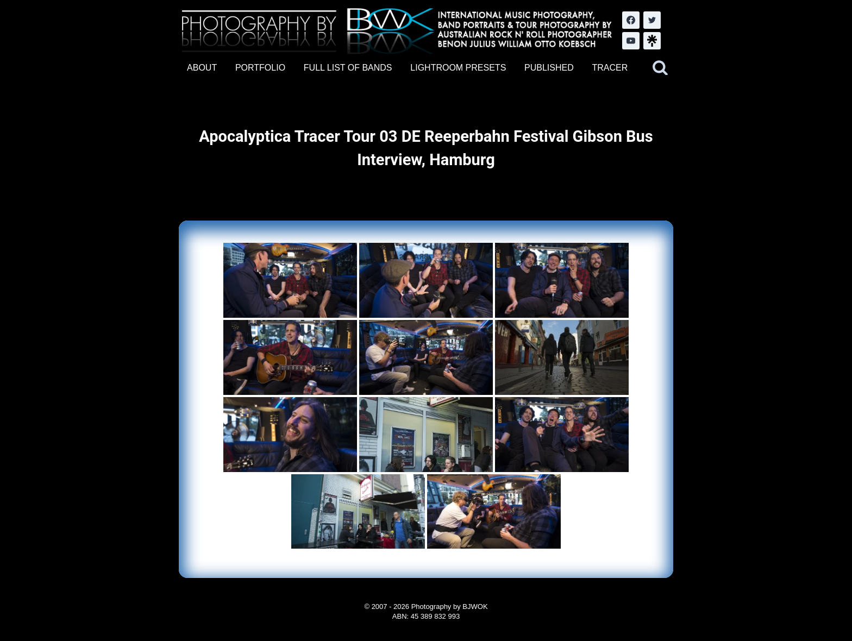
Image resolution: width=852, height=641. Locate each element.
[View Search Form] (660, 68)
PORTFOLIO (260, 67)
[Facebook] (631, 20)
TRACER (610, 67)
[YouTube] (631, 40)
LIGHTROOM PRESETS (458, 67)
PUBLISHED (549, 67)
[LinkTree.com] (652, 40)
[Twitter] (652, 20)
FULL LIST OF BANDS (348, 67)
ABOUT (202, 67)
